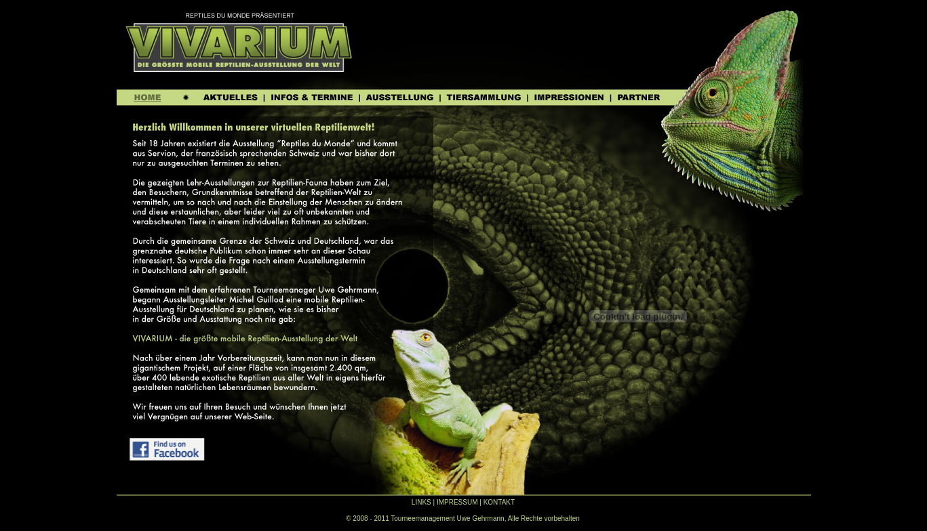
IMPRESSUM (457, 502)
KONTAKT (499, 502)
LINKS (421, 502)
